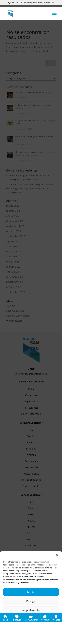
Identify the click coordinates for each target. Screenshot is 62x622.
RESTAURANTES (31, 620)
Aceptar (31, 592)
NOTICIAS (45, 620)
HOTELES (17, 620)
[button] (57, 555)
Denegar (31, 601)
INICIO (5, 620)
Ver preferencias (31, 610)
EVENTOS (56, 620)
